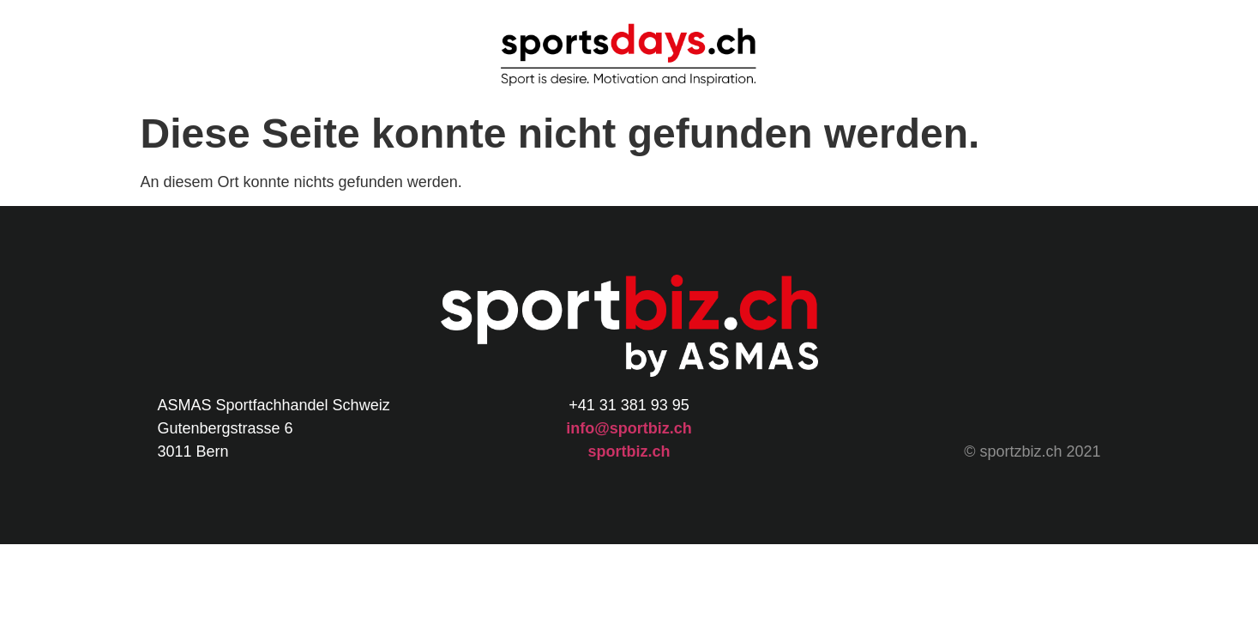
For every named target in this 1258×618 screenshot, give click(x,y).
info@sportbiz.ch (629, 428)
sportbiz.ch (628, 451)
